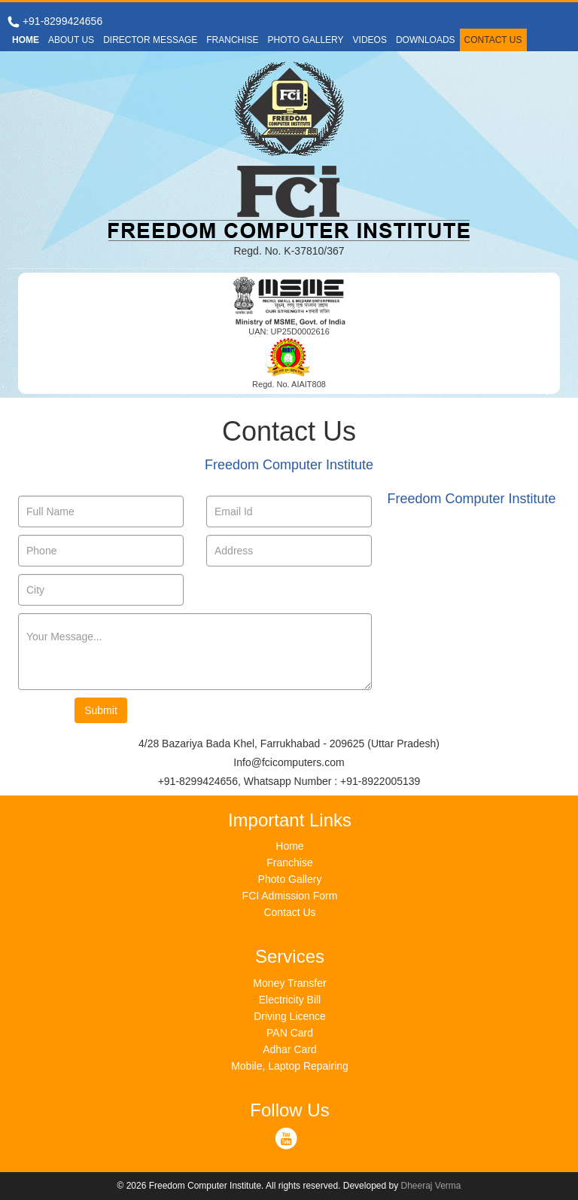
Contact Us (289, 912)
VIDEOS (370, 40)
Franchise (289, 862)
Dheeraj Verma (431, 1185)
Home (289, 846)
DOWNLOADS (425, 40)
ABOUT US (71, 40)
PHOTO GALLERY (306, 40)
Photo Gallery (290, 879)
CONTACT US (493, 40)
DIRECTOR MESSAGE (150, 40)
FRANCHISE (232, 40)
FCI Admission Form (290, 896)
